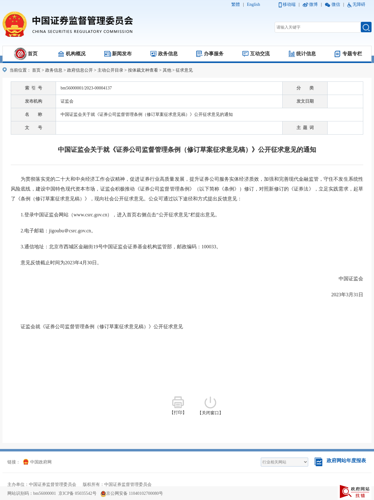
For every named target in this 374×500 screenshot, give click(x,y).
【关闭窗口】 (210, 405)
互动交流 (260, 53)
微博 (313, 4)
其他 (167, 70)
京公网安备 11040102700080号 (132, 493)
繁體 (235, 4)
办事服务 (214, 53)
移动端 (289, 4)
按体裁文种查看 (143, 70)
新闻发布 (122, 53)
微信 (336, 4)
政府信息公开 (80, 70)
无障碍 (358, 4)
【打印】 (178, 405)
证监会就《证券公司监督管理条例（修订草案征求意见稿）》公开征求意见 (102, 326)
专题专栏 (352, 53)
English (253, 4)
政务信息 (168, 53)
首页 (33, 53)
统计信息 (306, 53)
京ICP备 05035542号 (77, 493)
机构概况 (76, 53)
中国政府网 (37, 462)
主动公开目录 (110, 70)
